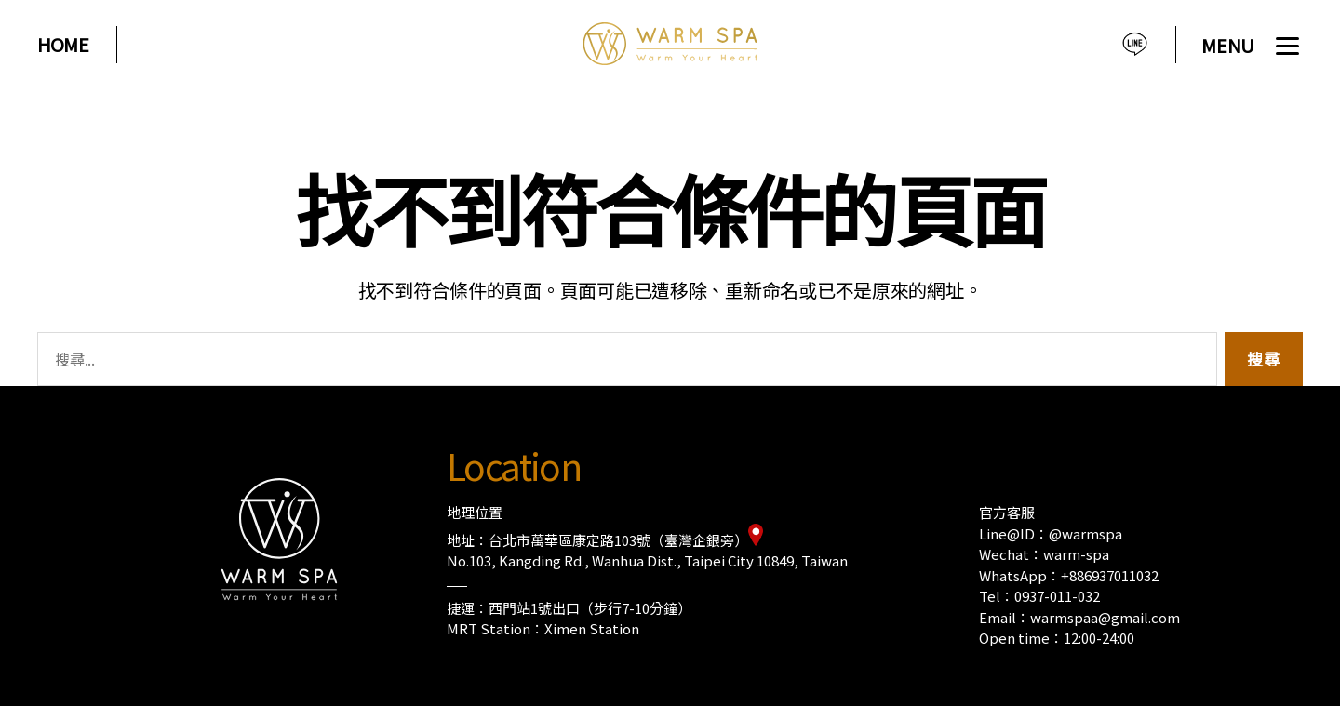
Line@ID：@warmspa (1050, 533)
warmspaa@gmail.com (1105, 617)
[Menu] (1251, 48)
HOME (62, 44)
